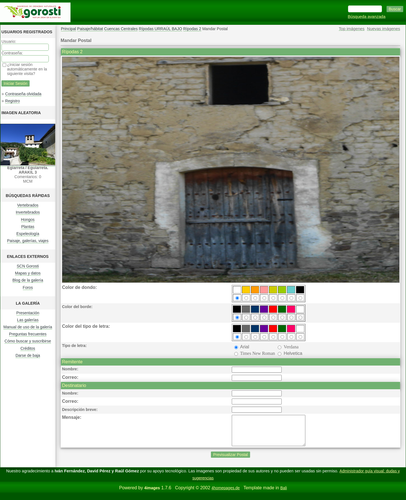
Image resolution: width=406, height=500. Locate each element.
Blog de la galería (27, 280)
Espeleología (27, 233)
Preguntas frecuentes (28, 334)
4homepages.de (225, 494)
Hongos (27, 219)
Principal (68, 28)
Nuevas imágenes (383, 28)
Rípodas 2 (192, 28)
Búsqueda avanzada (367, 16)
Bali (283, 494)
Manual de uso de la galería (27, 327)
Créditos (27, 348)
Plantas (27, 226)
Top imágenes (352, 28)
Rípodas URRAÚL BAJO (160, 28)
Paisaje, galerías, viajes (27, 240)
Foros (28, 287)
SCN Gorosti (28, 266)
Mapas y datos (28, 273)
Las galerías (27, 320)
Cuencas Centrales (121, 28)
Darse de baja (28, 355)
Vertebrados (28, 205)
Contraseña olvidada (23, 94)
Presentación (27, 313)
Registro (12, 101)
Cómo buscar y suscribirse (28, 341)
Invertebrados (28, 212)
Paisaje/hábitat (90, 28)
